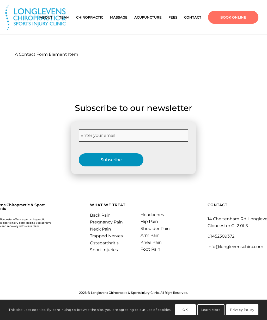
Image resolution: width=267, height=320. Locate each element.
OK (185, 310)
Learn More (211, 310)
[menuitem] (46, 17)
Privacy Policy (242, 310)
